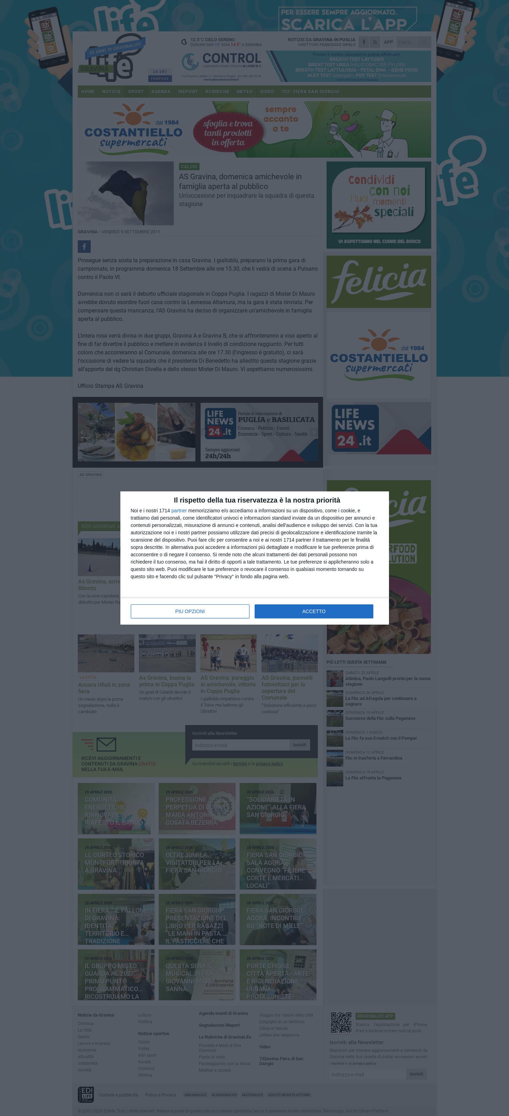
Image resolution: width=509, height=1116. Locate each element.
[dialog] (254, 558)
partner (179, 510)
